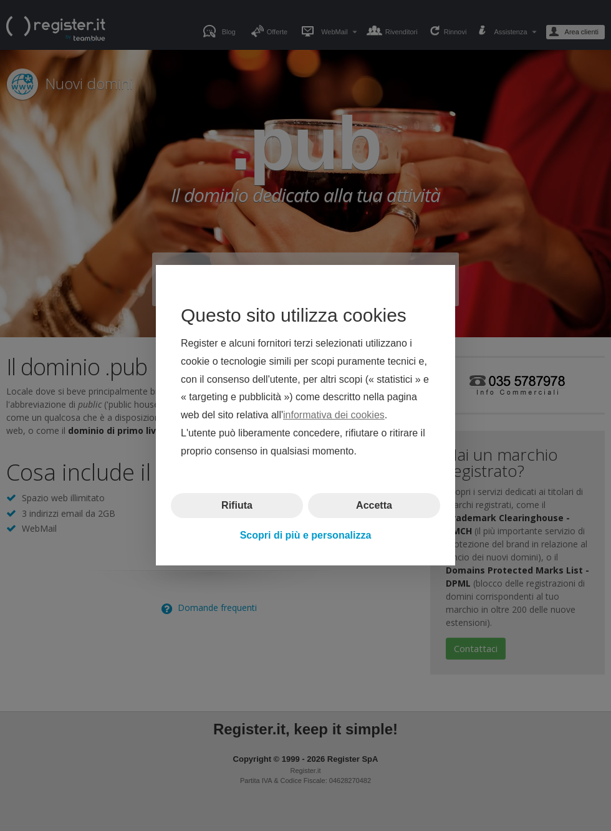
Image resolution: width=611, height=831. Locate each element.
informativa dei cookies (334, 415)
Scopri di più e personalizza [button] (306, 535)
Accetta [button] (374, 505)
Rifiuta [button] (237, 505)
